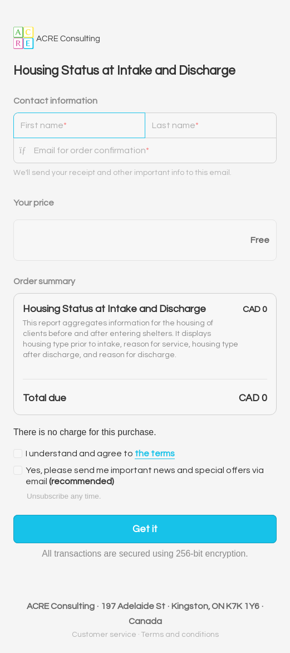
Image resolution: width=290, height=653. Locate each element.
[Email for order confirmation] (155, 150)
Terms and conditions (180, 635)
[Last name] (210, 125)
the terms (155, 453)
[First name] (79, 125)
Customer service (104, 635)
